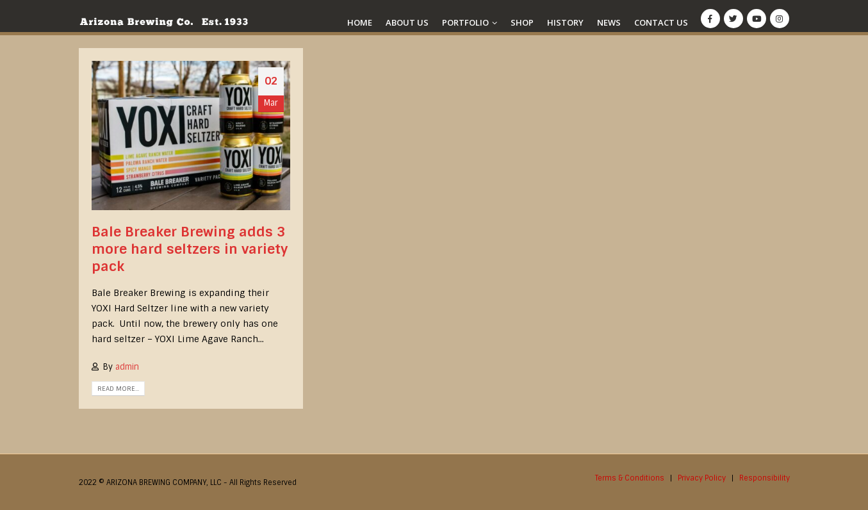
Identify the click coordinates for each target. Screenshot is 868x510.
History (565, 22)
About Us (407, 22)
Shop (522, 22)
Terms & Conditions (629, 477)
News (609, 22)
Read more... (118, 388)
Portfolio (465, 22)
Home (359, 22)
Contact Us (661, 22)
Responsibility (764, 477)
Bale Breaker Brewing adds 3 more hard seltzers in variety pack (190, 249)
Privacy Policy (702, 477)
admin (127, 366)
